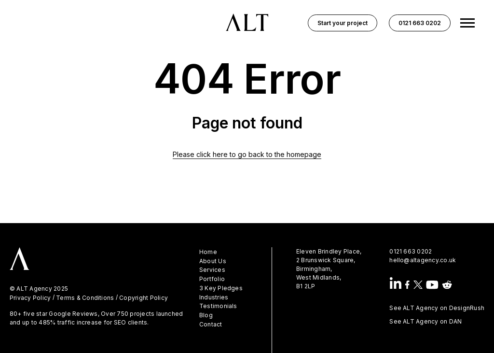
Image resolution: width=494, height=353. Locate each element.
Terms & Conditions (85, 298)
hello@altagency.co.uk (422, 260)
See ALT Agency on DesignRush (436, 307)
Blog (206, 315)
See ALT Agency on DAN (425, 321)
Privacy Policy (30, 298)
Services (212, 270)
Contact (210, 324)
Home (208, 252)
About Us (212, 261)
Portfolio (212, 279)
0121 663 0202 (410, 251)
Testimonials (218, 306)
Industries (213, 297)
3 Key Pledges (221, 288)
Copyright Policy (143, 298)
